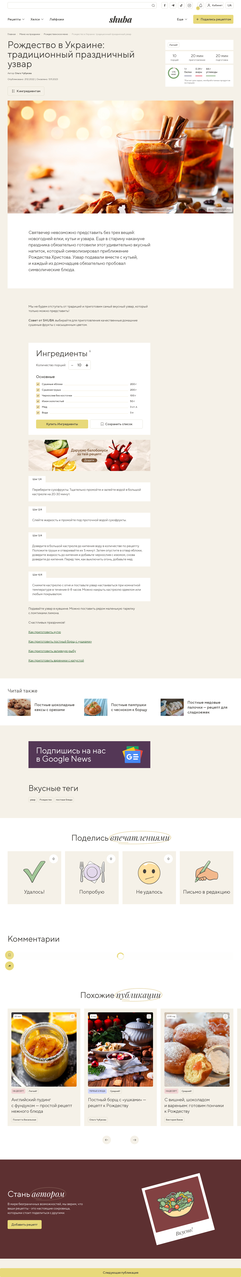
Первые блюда (97, 1091)
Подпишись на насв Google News (71, 754)
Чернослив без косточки (57, 395)
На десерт (18, 1091)
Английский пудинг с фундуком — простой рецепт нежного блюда (41, 1105)
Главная (12, 34)
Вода (45, 412)
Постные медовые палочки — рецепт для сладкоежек (207, 707)
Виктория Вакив (174, 1119)
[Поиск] (153, 5)
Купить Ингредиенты (62, 424)
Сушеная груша (51, 389)
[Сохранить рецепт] (72, 1016)
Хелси (37, 19)
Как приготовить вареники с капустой (56, 660)
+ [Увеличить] (86, 365)
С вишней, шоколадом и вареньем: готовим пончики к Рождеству (194, 1105)
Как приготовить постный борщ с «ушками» (60, 641)
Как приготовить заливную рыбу (52, 651)
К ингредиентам (26, 91)
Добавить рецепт (25, 1224)
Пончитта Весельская (24, 1119)
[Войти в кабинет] (215, 5)
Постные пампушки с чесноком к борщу (129, 707)
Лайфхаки (57, 19)
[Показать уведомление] (201, 5)
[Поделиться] (9, 965)
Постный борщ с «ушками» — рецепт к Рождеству (117, 1102)
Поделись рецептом (213, 19)
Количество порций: (51, 365)
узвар (32, 799)
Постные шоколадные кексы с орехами (54, 707)
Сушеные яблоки (52, 384)
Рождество (46, 799)
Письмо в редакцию (206, 892)
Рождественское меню (56, 34)
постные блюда (64, 799)
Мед (44, 406)
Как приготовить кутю (44, 632)
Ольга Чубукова (23, 73)
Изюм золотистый (53, 401)
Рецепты (16, 19)
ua (229, 5)
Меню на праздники (30, 34)
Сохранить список (116, 424)
